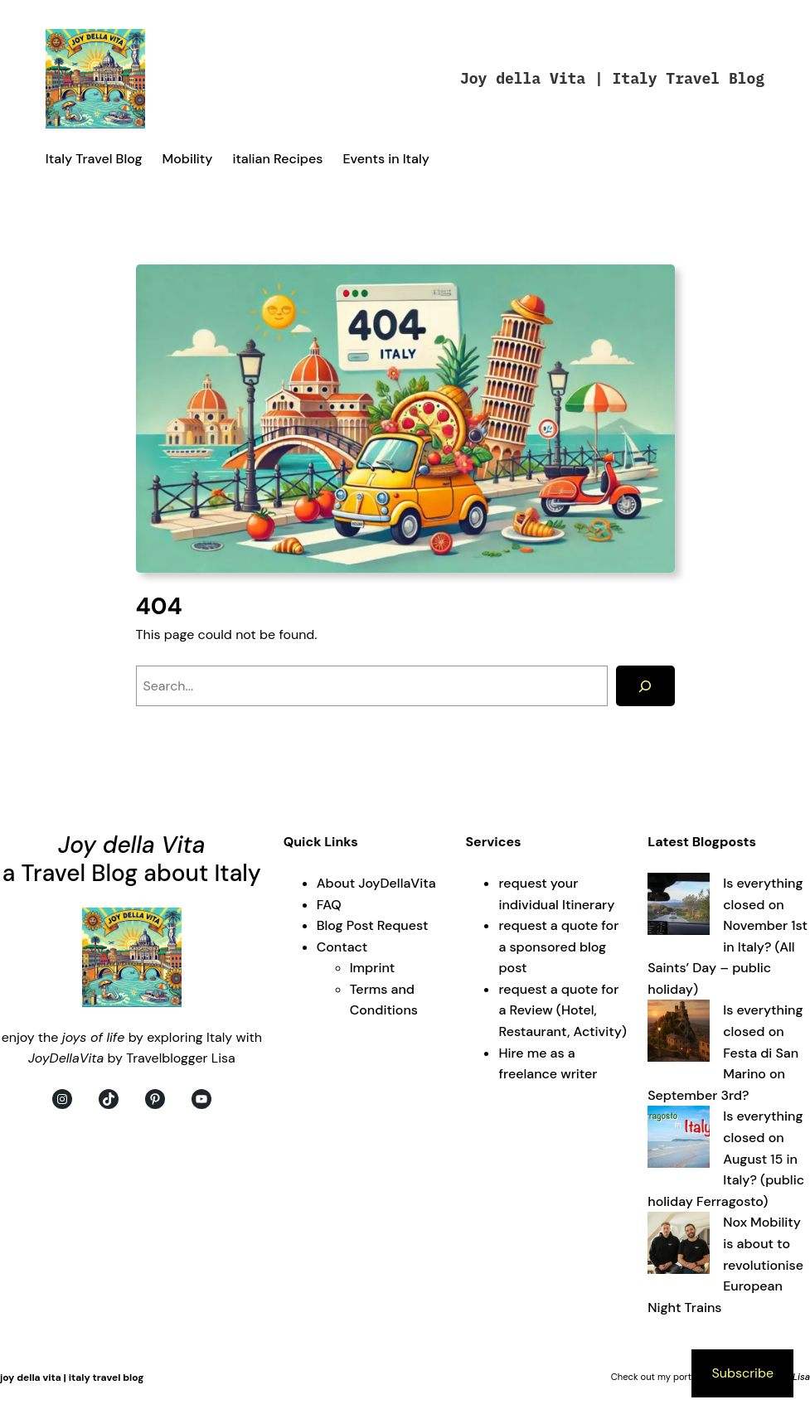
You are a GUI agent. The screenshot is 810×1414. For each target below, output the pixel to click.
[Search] (645, 686)
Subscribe (742, 1373)
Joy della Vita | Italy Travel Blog (612, 78)
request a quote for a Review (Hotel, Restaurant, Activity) (562, 1010)
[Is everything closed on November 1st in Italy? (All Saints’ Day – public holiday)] (679, 907)
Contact (342, 947)
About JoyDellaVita (376, 883)
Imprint (372, 967)
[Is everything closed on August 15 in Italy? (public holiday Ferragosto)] (679, 1140)
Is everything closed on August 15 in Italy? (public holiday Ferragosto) (726, 1158)
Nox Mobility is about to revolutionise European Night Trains (725, 1264)
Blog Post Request (373, 925)
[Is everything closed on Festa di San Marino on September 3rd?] (679, 1034)
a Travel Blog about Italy (131, 873)
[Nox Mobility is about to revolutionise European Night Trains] (679, 1246)
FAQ (329, 904)
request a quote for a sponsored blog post (558, 946)
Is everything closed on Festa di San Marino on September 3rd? (725, 1052)
